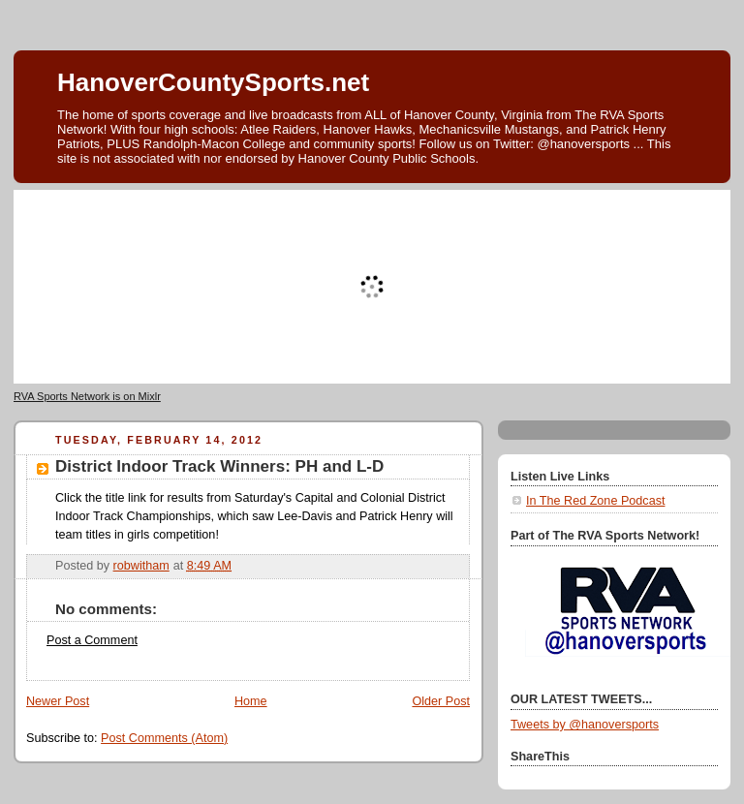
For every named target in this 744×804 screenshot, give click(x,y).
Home (250, 701)
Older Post (441, 701)
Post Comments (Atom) (164, 738)
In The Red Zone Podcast (595, 501)
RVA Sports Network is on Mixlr (87, 396)
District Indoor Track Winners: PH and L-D (219, 466)
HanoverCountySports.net (213, 82)
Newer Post (57, 701)
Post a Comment (92, 640)
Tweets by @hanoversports (585, 724)
